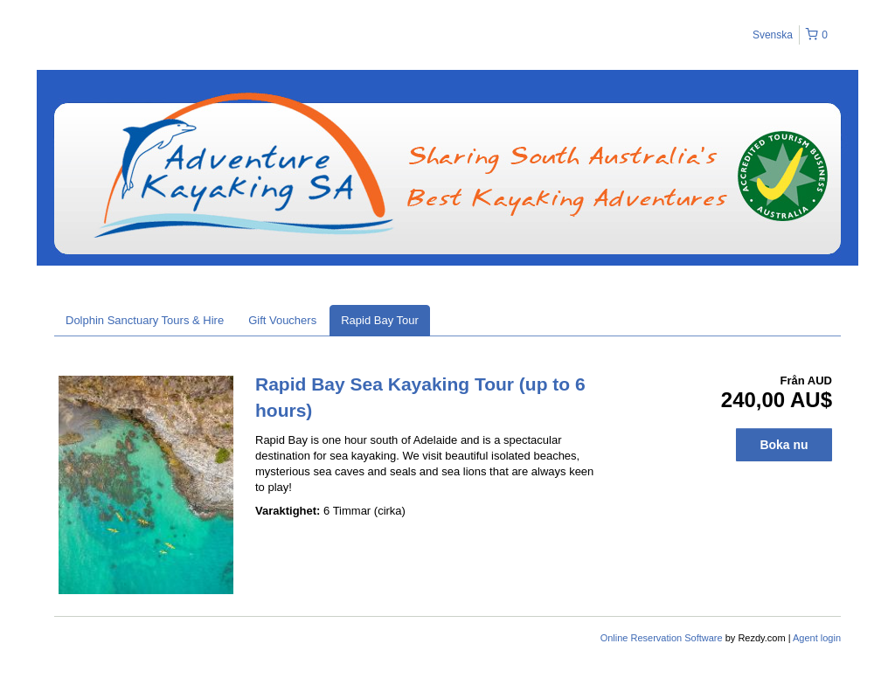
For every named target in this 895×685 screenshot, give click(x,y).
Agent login (817, 638)
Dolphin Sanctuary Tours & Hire (145, 320)
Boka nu (784, 445)
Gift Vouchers (282, 320)
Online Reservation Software (661, 638)
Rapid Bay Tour (380, 320)
